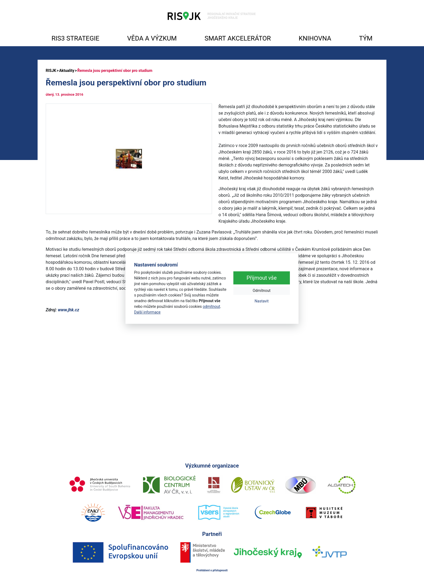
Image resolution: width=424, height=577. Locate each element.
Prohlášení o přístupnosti (212, 570)
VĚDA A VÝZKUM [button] (152, 38)
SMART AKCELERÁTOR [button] (237, 38)
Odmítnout (261, 291)
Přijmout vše (262, 278)
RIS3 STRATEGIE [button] (75, 38)
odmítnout (211, 306)
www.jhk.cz (68, 309)
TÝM (366, 38)
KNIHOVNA (315, 38)
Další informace (147, 312)
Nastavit (262, 301)
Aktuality (66, 70)
